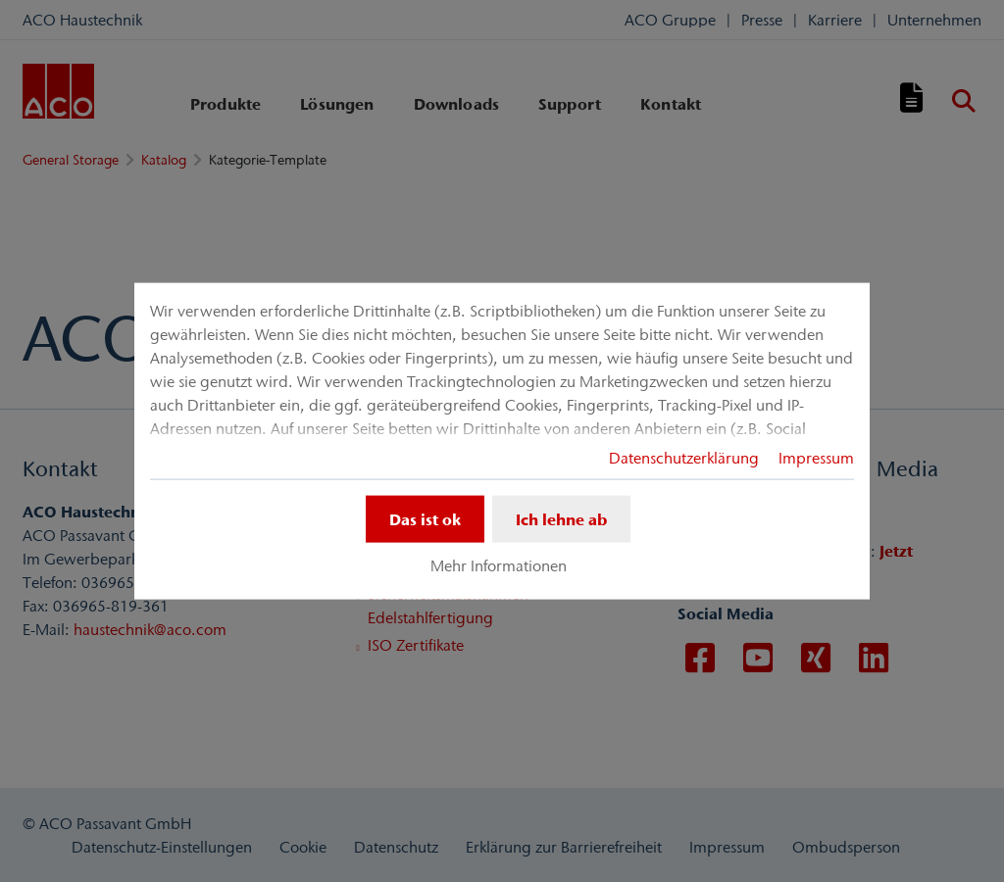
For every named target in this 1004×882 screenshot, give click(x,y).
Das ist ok (425, 519)
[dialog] (502, 441)
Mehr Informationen (498, 565)
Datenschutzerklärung (684, 457)
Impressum (816, 457)
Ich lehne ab (561, 519)
